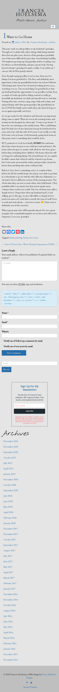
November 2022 (10, 441)
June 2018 (8, 501)
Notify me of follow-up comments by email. (23, 340)
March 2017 (9, 577)
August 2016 (9, 610)
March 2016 (9, 637)
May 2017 (8, 566)
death (11, 237)
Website (5, 331)
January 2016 (9, 648)
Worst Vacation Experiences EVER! (40, 244)
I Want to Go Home (17, 36)
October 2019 (9, 457)
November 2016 (10, 599)
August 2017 (9, 550)
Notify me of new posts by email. (18, 346)
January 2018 (9, 523)
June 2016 (8, 621)
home (25, 237)
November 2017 (10, 534)
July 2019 (7, 463)
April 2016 (8, 632)
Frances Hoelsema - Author (43, 42)
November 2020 (10, 446)
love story (34, 237)
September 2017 (10, 544)
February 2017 (10, 583)
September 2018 (10, 490)
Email (5, 322)
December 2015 (10, 654)
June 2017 (8, 561)
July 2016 (7, 616)
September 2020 (10, 452)
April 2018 (8, 512)
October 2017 (9, 539)
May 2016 (8, 626)
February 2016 (10, 643)
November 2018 (10, 479)
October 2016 (9, 605)
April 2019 (8, 468)
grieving (18, 237)
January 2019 (9, 473)
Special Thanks (30, 687)
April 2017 (8, 572)
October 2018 (9, 484)
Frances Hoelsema (31, 12)
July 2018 (7, 495)
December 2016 (10, 594)
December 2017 (10, 528)
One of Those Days (12, 244)
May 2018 (8, 506)
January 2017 (9, 588)
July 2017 (7, 555)
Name (5, 312)
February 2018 (10, 517)
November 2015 (10, 659)
